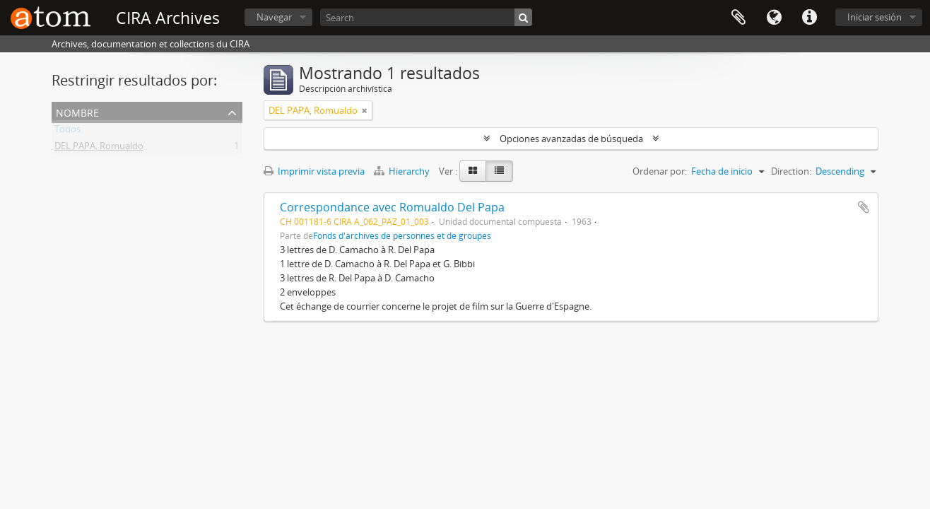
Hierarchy (403, 171)
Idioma (773, 17)
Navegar (274, 17)
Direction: (791, 171)
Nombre (77, 111)
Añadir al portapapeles (864, 207)
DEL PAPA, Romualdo (98, 148)
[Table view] (499, 171)
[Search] (426, 17)
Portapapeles (738, 17)
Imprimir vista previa (314, 171)
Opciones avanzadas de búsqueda (571, 138)
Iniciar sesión (874, 17)
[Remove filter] (364, 110)
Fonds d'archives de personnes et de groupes (402, 235)
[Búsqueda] (523, 17)
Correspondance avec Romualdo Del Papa (392, 207)
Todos (67, 131)
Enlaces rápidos (809, 17)
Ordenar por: (659, 171)
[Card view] (472, 171)
